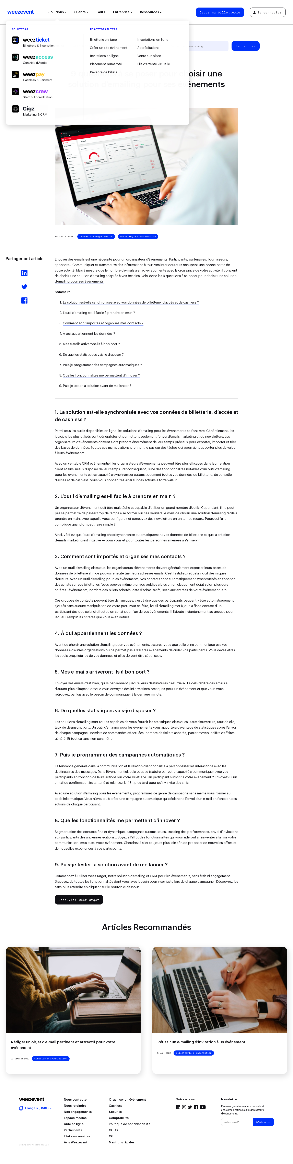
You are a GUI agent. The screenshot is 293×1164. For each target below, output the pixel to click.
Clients (81, 12)
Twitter (190, 1107)
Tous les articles (51, 45)
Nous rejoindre (75, 1105)
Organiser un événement (127, 1099)
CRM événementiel (96, 463)
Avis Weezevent (75, 1142)
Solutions (57, 12)
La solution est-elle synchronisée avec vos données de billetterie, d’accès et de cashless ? (131, 302)
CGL (112, 1136)
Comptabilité (119, 1118)
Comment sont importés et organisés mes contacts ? (103, 323)
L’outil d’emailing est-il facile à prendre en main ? (99, 313)
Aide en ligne (73, 1124)
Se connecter (267, 12)
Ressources (151, 12)
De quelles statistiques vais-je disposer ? (93, 354)
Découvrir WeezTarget (79, 900)
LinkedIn (178, 1107)
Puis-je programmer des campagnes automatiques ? (102, 365)
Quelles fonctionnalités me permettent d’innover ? (101, 375)
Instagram (184, 1107)
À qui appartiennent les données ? (89, 333)
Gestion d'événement (87, 45)
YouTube (203, 1107)
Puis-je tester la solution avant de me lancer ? (97, 386)
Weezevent (20, 12)
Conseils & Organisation (96, 236)
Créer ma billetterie (220, 12)
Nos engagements (78, 1111)
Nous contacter (76, 1099)
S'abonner (263, 1122)
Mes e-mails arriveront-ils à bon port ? (91, 344)
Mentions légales (121, 1142)
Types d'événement (124, 45)
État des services (77, 1136)
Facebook (196, 1107)
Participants (73, 1130)
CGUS (113, 1130)
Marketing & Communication (138, 236)
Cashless (115, 1105)
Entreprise (122, 12)
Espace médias (75, 1118)
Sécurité (115, 1111)
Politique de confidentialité (129, 1124)
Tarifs (100, 12)
